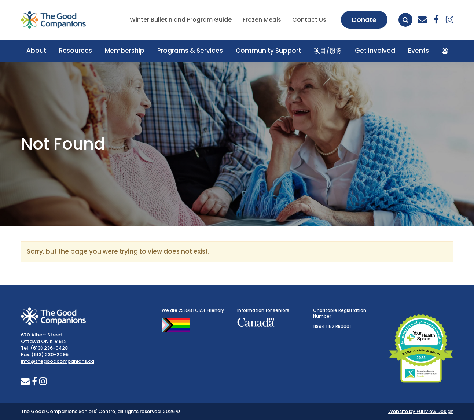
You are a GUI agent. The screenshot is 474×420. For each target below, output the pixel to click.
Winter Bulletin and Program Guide (181, 19)
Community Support (268, 50)
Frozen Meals (262, 19)
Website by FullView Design (420, 411)
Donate (364, 19)
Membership (124, 50)
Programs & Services (190, 50)
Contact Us (309, 19)
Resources (75, 50)
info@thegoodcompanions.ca (57, 361)
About (36, 50)
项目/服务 (328, 50)
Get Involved (375, 50)
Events (418, 50)
